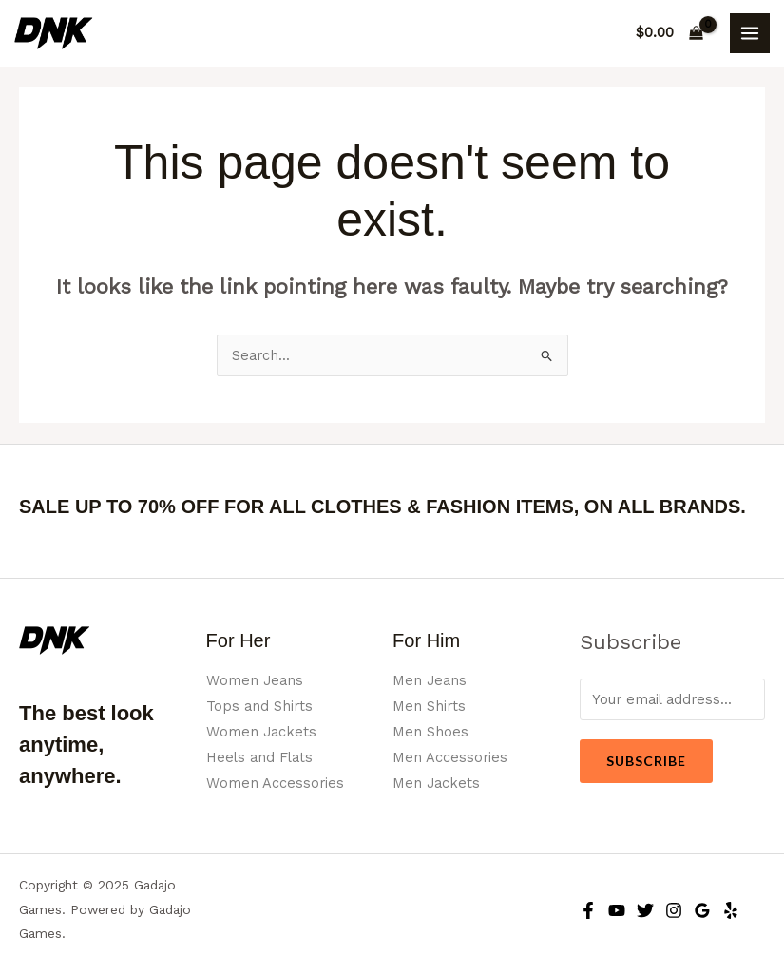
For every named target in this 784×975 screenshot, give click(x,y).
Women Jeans (254, 680)
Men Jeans (429, 680)
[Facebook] (588, 910)
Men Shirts (429, 706)
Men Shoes (430, 731)
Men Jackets (436, 783)
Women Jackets (261, 731)
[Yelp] (730, 910)
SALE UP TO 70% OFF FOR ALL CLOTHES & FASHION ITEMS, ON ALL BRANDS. (382, 506)
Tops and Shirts (259, 706)
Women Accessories (275, 783)
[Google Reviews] (702, 910)
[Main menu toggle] (750, 33)
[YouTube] (616, 910)
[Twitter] (645, 910)
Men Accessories (449, 757)
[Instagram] (673, 910)
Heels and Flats (259, 757)
